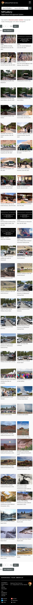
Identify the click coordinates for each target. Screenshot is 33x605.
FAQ (2, 591)
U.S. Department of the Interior (18, 584)
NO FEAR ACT (4, 592)
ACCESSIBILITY (4, 582)
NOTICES (3, 587)
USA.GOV (3, 595)
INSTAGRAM (14, 600)
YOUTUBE (14, 598)
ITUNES (13, 602)
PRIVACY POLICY (4, 584)
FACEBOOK (4, 598)
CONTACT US (4, 594)
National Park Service (16, 583)
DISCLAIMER (4, 588)
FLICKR (3, 602)
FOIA (2, 585)
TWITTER (4, 600)
